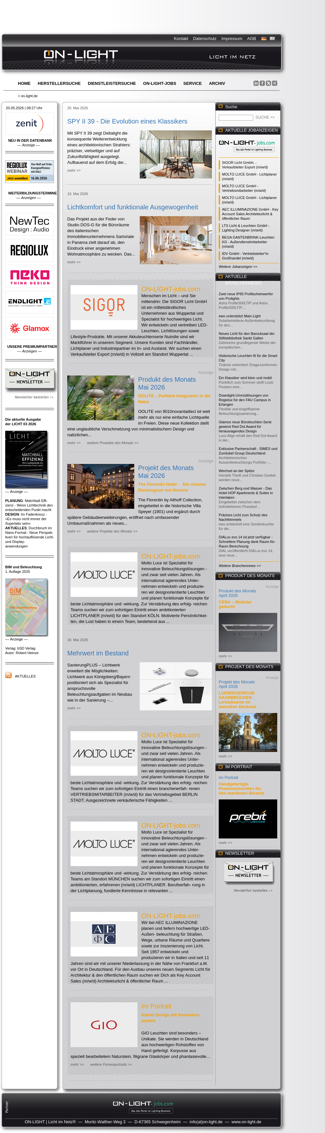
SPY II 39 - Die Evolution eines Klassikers (127, 121)
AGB (251, 38)
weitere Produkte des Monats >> (112, 443)
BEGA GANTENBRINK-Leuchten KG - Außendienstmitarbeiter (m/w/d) (248, 241)
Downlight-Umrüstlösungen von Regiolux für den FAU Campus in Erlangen (245, 399)
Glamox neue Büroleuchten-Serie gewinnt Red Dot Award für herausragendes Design (245, 426)
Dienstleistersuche (112, 83)
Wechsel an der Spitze (236, 471)
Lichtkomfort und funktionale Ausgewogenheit (132, 207)
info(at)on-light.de (206, 1121)
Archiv (217, 83)
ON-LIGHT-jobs (159, 83)
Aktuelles (25, 676)
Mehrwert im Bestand (98, 653)
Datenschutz (204, 38)
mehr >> (74, 170)
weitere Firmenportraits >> (111, 1064)
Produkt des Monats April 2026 (237, 593)
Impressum (231, 38)
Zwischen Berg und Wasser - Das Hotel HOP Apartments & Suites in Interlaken (246, 492)
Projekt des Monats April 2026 (237, 684)
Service (192, 83)
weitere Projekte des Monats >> (112, 531)
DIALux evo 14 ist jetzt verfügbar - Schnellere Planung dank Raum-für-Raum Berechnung (247, 541)
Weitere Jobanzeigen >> (238, 267)
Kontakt (181, 38)
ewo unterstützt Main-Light (240, 316)
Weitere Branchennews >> (240, 566)
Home (24, 83)
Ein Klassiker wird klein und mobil (245, 378)
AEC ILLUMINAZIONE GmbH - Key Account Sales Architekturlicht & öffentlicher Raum (250, 213)
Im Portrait (156, 1006)
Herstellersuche (59, 83)
